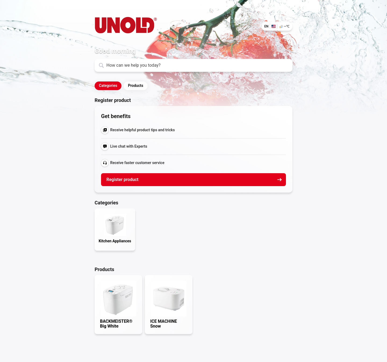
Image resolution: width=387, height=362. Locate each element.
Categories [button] (108, 85)
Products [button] (135, 85)
